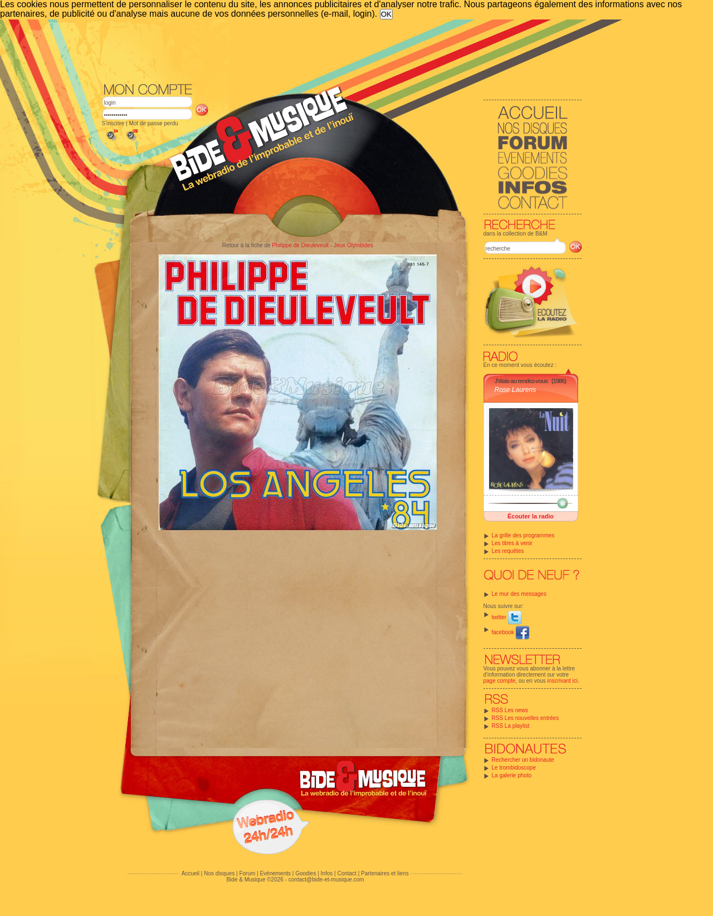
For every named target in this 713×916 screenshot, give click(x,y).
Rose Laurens (515, 390)
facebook (510, 632)
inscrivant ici (563, 681)
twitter (506, 617)
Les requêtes (508, 551)
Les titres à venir (512, 543)
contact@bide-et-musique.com (326, 879)
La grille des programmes (523, 535)
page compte (500, 681)
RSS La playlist (511, 726)
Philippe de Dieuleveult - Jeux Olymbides (322, 245)
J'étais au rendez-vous (521, 381)
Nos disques (219, 873)
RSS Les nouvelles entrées (525, 718)
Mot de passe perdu (153, 123)
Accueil (190, 873)
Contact (346, 873)
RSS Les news (510, 710)
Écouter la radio (530, 516)
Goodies (305, 873)
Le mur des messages (519, 594)
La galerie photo (512, 775)
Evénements (275, 873)
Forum (247, 873)
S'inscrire (113, 123)
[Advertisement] (342, 50)
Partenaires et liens (385, 873)
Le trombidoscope (514, 768)
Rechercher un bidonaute (523, 760)
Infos (327, 873)
